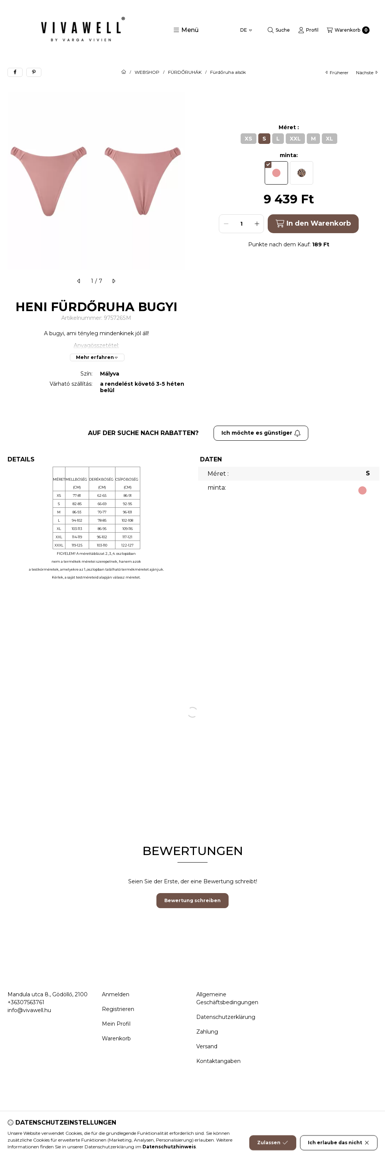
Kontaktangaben (218, 1061)
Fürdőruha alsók (228, 72)
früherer (337, 72)
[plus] (257, 224)
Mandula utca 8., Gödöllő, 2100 (48, 994)
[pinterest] (33, 72)
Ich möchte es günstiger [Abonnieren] (261, 432)
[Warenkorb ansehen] (348, 30)
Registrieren (118, 1009)
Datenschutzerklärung (225, 1017)
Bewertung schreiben (192, 900)
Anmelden (115, 994)
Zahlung (207, 1031)
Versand (206, 1046)
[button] (185, 30)
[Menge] (241, 224)
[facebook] (15, 72)
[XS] (248, 138)
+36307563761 (26, 1002)
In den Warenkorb (313, 223)
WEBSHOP (147, 72)
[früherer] (78, 281)
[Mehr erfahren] (97, 357)
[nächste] (113, 281)
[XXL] (295, 138)
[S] (264, 138)
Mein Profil (116, 1023)
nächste (366, 72)
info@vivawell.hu (29, 1010)
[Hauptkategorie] (123, 72)
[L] (278, 138)
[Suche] (278, 30)
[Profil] (308, 30)
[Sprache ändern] (246, 30)
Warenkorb (116, 1038)
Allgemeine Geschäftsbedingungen (227, 998)
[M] (313, 138)
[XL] (329, 138)
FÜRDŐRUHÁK (185, 72)
